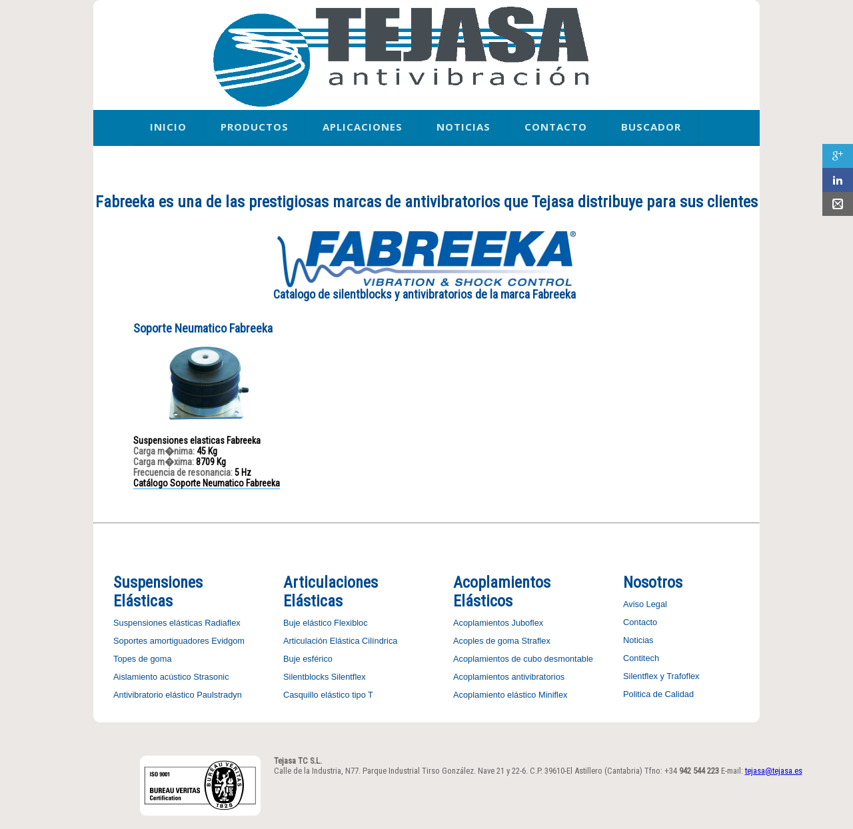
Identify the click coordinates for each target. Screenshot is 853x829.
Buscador (651, 126)
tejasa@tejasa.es (773, 771)
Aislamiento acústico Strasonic (171, 677)
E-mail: (761, 771)
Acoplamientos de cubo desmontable (523, 659)
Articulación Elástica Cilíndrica (340, 641)
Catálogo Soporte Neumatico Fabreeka (206, 483)
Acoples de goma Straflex (501, 641)
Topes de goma (142, 659)
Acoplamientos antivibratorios (508, 677)
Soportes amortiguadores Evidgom (179, 641)
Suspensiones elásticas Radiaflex (177, 623)
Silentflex (640, 676)
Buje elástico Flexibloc (325, 623)
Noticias (463, 126)
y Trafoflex (679, 676)
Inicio (168, 126)
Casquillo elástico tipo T (328, 695)
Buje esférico (308, 659)
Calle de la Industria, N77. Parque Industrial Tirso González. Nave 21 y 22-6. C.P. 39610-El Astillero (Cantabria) (458, 771)
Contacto (555, 126)
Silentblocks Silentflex (324, 677)
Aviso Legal (645, 604)
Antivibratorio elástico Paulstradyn (177, 695)
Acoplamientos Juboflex (498, 623)
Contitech (641, 658)
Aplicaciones (363, 126)
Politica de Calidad (658, 694)
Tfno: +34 (681, 771)
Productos (255, 126)
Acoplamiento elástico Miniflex (510, 695)
